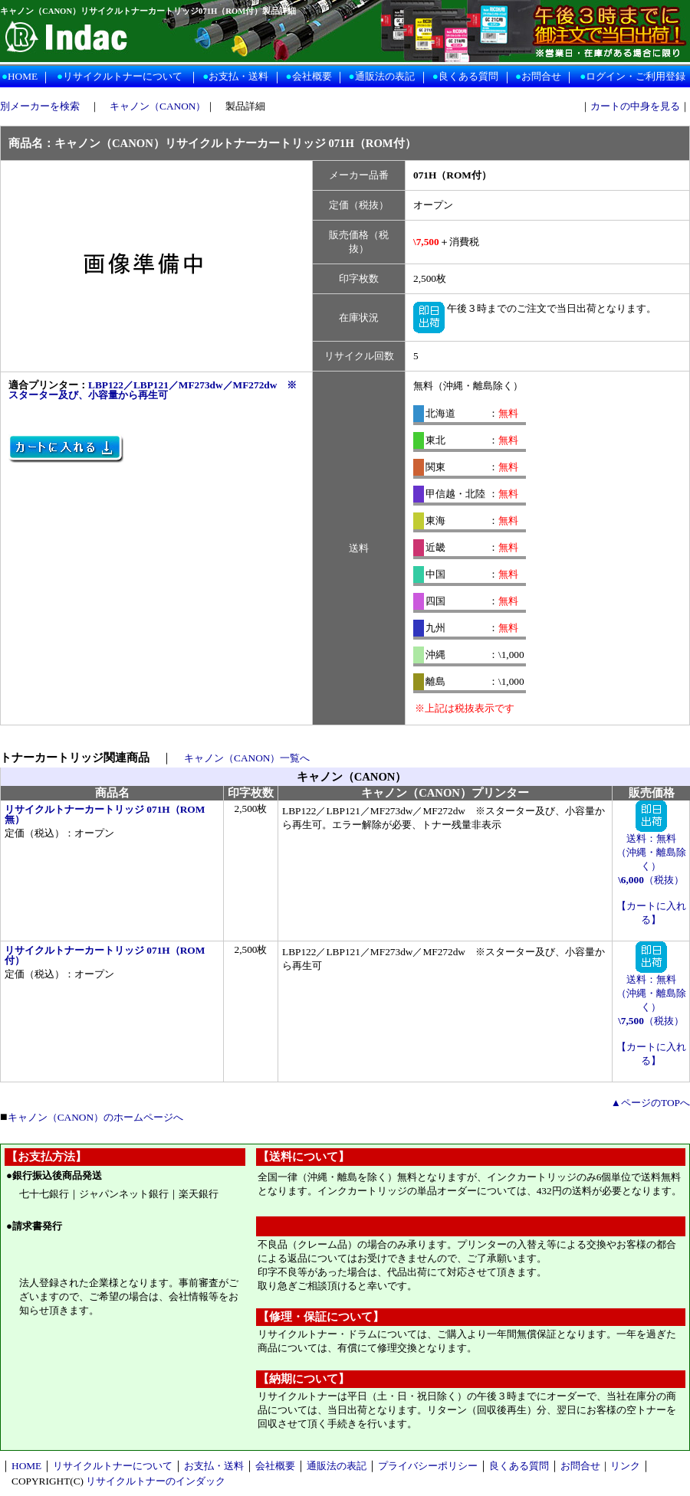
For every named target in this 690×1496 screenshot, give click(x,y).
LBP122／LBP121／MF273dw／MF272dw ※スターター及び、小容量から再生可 (152, 390)
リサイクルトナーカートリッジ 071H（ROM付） (105, 955)
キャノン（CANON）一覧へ (247, 758)
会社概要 (312, 76)
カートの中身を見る (635, 106)
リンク (625, 1465)
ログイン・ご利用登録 (635, 76)
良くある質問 (468, 76)
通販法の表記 (385, 76)
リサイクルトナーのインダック (155, 1481)
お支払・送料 (238, 76)
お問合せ (541, 76)
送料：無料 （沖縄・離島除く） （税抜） (651, 854)
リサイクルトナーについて (122, 76)
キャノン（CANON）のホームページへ (95, 1117)
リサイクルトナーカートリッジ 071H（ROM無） (105, 814)
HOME (23, 76)
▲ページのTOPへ (650, 1102)
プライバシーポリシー (428, 1465)
